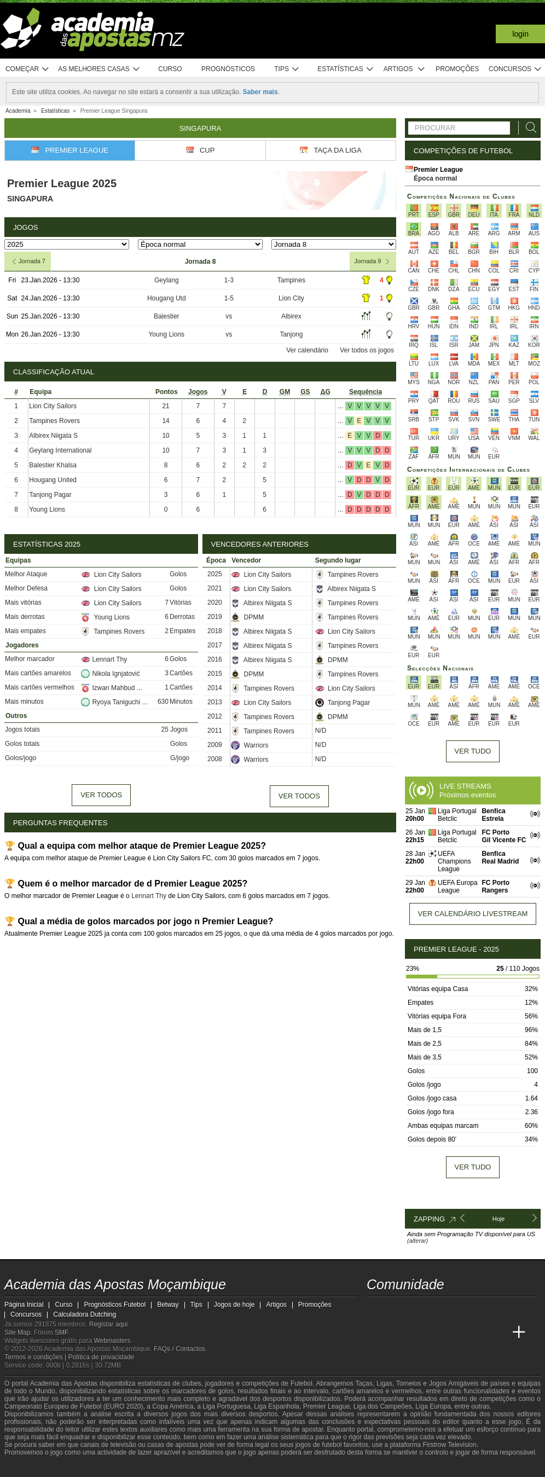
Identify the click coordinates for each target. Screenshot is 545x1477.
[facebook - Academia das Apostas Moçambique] (396, 1309)
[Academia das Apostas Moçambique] (376, 1332)
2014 (214, 688)
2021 (214, 588)
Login (520, 34)
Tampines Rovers (54, 421)
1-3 (229, 280)
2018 (214, 631)
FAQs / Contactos (179, 1349)
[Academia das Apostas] (396, 1332)
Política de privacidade (101, 1357)
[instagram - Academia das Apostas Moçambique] (417, 1309)
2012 (214, 716)
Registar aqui (108, 1324)
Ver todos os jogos (367, 350)
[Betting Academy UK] (498, 1332)
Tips (286, 69)
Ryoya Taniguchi (111, 702)
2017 (214, 645)
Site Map (17, 1332)
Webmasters (112, 1341)
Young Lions (166, 334)
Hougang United (53, 480)
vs (228, 316)
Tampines (291, 280)
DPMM (247, 617)
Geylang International (60, 450)
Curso (170, 69)
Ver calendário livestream (473, 914)
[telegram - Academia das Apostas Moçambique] (437, 1309)
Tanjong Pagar (50, 495)
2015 (214, 673)
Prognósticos (228, 69)
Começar (27, 69)
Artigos (405, 69)
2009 (214, 745)
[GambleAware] (29, 1468)
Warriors (249, 745)
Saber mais (260, 92)
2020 (214, 602)
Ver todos (101, 795)
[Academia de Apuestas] (457, 1332)
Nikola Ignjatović (110, 673)
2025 (214, 574)
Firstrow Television (449, 1445)
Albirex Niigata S (53, 435)
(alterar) (417, 1240)
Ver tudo (473, 751)
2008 (214, 759)
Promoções (457, 69)
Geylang (166, 280)
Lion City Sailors (53, 406)
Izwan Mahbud (108, 688)
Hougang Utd (166, 298)
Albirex (291, 316)
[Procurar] (528, 128)
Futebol (301, 1383)
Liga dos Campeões (382, 1406)
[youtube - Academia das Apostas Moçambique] (376, 1309)
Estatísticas (345, 69)
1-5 (229, 298)
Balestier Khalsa (53, 465)
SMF (61, 1332)
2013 (214, 702)
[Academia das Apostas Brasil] (417, 1332)
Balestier (166, 316)
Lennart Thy (104, 659)
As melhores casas (99, 69)
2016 (214, 659)
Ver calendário (307, 350)
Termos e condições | (36, 1357)
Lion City (291, 298)
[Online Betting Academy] (437, 1332)
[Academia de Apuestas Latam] (478, 1332)
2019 (214, 617)
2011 (214, 730)
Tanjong (291, 334)
